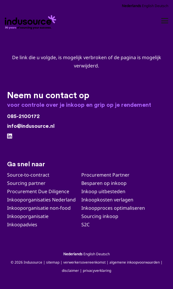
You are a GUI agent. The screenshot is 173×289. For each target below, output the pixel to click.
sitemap (52, 262)
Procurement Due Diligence (38, 191)
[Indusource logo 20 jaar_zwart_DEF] (31, 21)
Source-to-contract (28, 175)
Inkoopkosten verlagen (107, 199)
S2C (85, 224)
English (148, 5)
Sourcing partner (26, 183)
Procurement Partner (105, 175)
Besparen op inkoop (104, 183)
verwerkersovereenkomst (84, 262)
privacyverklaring (97, 270)
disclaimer (70, 270)
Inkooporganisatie (27, 216)
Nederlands (131, 5)
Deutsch (161, 5)
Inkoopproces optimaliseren (113, 208)
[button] (164, 20)
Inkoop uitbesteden (103, 191)
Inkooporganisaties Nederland (41, 199)
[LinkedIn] (9, 136)
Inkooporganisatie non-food (39, 208)
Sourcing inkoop (100, 216)
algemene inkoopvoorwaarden (134, 262)
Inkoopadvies (22, 224)
